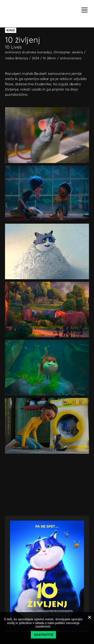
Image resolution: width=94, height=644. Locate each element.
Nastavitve (43, 635)
